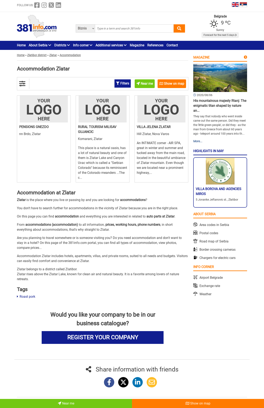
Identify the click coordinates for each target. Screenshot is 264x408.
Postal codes (208, 233)
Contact (172, 45)
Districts (62, 45)
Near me (66, 403)
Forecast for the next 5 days (220, 35)
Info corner (82, 45)
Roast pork (26, 297)
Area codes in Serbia (214, 225)
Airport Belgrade (211, 278)
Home (21, 45)
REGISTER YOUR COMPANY (102, 337)
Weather (205, 294)
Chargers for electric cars (217, 258)
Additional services (111, 45)
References (155, 45)
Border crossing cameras (217, 250)
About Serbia (40, 45)
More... (197, 141)
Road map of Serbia (214, 241)
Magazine (137, 45)
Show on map (198, 403)
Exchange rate (209, 286)
